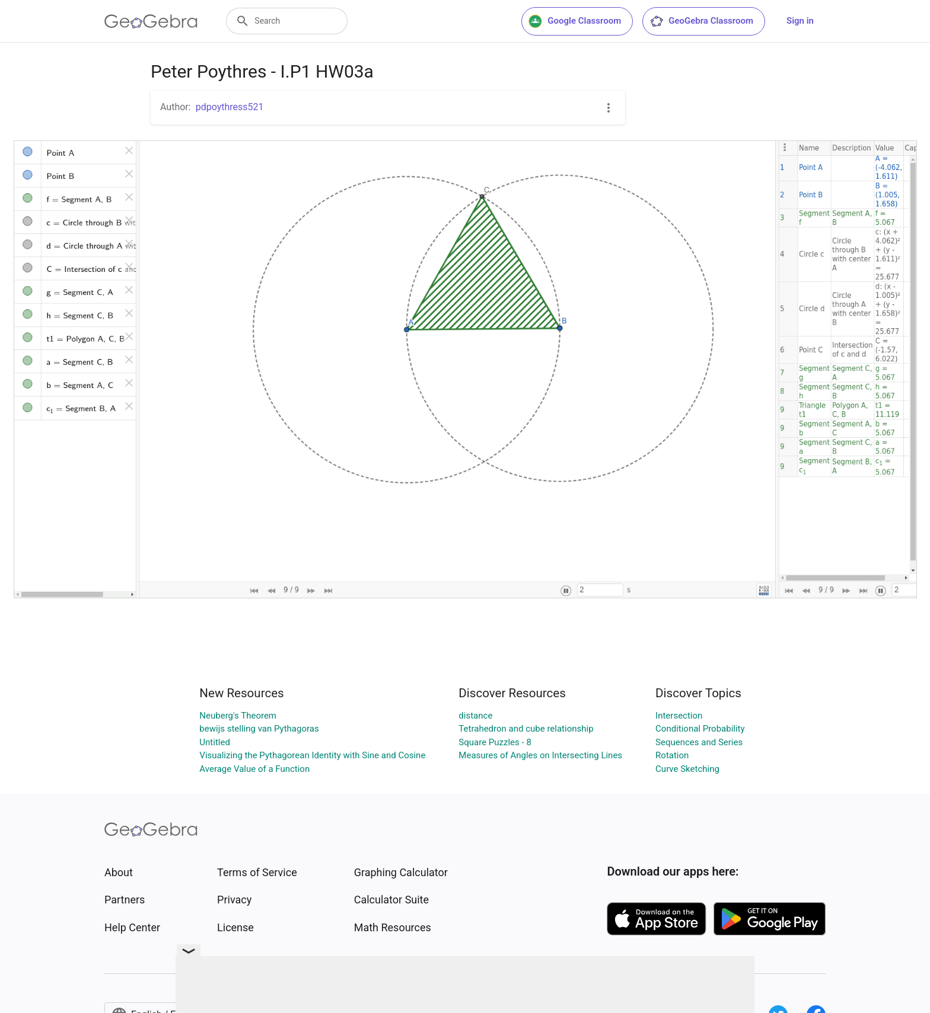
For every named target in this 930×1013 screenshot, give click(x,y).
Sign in (800, 20)
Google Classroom (574, 21)
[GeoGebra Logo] (151, 21)
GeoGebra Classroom (701, 21)
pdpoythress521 (230, 107)
